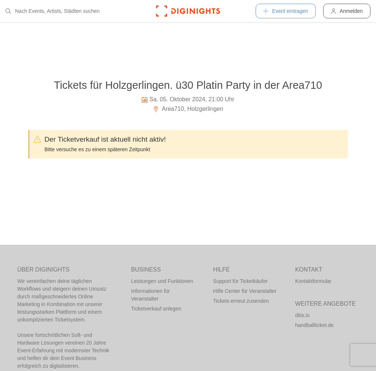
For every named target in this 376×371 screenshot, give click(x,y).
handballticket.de (314, 325)
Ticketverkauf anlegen (156, 309)
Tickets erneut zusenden (241, 301)
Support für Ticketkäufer (240, 281)
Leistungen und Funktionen (162, 281)
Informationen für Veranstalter (150, 295)
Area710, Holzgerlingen (188, 109)
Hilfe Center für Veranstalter (244, 291)
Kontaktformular (313, 281)
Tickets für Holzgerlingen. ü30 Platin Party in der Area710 (188, 85)
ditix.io (302, 315)
